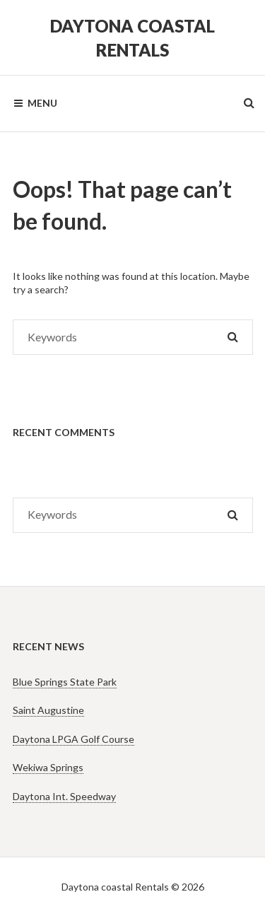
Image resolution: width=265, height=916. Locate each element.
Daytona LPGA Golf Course (73, 739)
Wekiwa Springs (48, 767)
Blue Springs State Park (65, 682)
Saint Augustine (48, 710)
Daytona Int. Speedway (64, 796)
